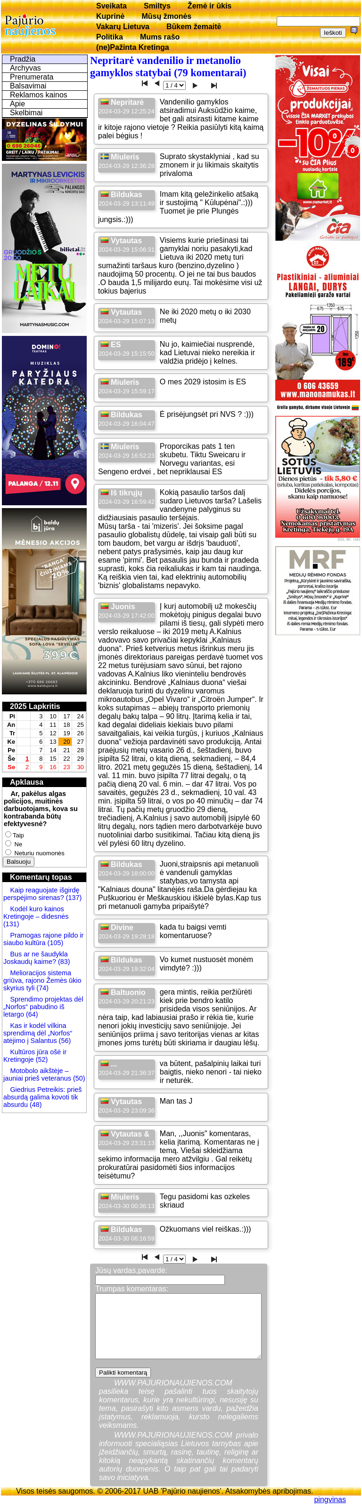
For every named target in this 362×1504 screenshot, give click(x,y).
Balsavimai (28, 86)
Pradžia (22, 59)
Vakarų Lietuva (122, 27)
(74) (41, 988)
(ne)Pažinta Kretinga (132, 47)
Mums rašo (160, 37)
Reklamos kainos (38, 95)
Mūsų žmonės (166, 16)
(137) (73, 897)
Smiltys (157, 6)
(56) (64, 1040)
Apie (17, 104)
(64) (31, 1014)
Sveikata (111, 6)
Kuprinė (110, 16)
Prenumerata (32, 77)
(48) (36, 1104)
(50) (78, 1078)
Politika (109, 37)
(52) (41, 1059)
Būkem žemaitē (194, 27)
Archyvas (25, 68)
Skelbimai (26, 113)
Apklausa (26, 782)
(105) (55, 943)
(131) (11, 924)
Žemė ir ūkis (209, 6)
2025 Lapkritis (35, 706)
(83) (63, 961)
